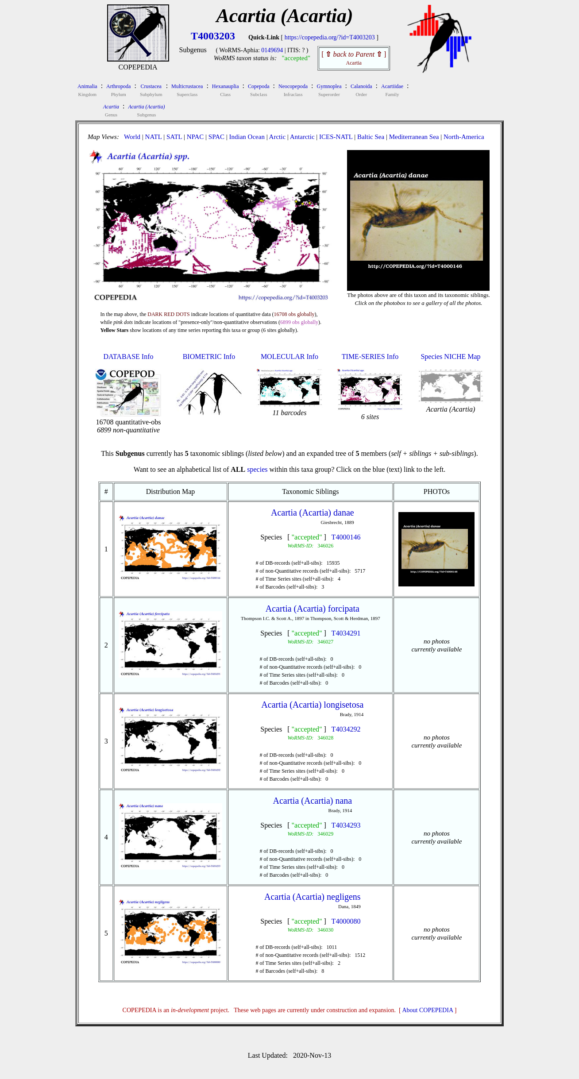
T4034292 (346, 729)
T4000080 (346, 921)
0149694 (272, 50)
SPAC (216, 136)
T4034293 (346, 825)
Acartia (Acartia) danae (312, 512)
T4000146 (346, 537)
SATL (174, 136)
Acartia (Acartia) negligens (312, 897)
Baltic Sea (370, 136)
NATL (153, 136)
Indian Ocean (247, 136)
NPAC (195, 136)
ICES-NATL (335, 136)
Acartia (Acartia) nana (312, 800)
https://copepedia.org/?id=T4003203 (330, 37)
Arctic (277, 136)
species (257, 469)
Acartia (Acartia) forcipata (312, 608)
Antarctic (302, 136)
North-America (464, 136)
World (132, 136)
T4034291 (346, 633)
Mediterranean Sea (414, 136)
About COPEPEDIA (427, 1010)
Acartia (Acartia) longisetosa (312, 704)
